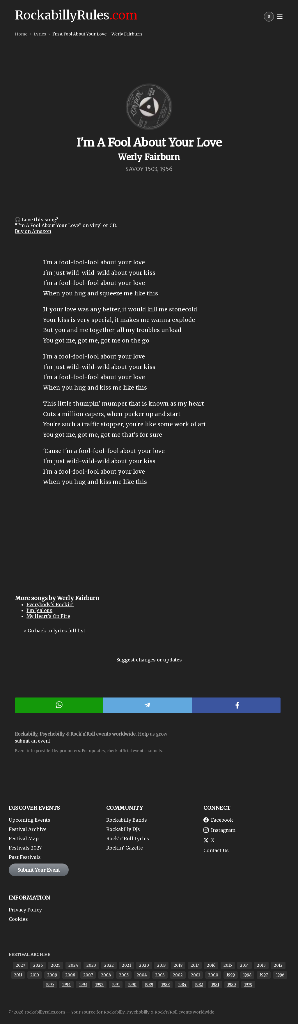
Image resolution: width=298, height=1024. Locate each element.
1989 (149, 984)
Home (21, 34)
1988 (165, 984)
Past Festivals (25, 857)
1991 (116, 984)
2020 (144, 965)
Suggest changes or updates (149, 660)
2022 (109, 965)
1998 (247, 975)
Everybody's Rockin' (50, 604)
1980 (231, 984)
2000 (213, 975)
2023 (91, 965)
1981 (215, 984)
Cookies (18, 919)
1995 (50, 984)
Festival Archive (28, 829)
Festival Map (24, 838)
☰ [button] (280, 16)
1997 (264, 975)
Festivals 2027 (25, 848)
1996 (280, 975)
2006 (106, 975)
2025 (55, 965)
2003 (160, 975)
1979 (248, 984)
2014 (244, 965)
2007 (88, 975)
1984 (182, 984)
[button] (269, 18)
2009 (52, 975)
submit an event (32, 741)
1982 (199, 984)
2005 (124, 975)
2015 (228, 965)
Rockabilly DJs (123, 829)
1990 (132, 984)
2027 (20, 965)
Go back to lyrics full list (56, 631)
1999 (230, 975)
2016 (211, 965)
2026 (38, 965)
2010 (34, 975)
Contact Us (216, 850)
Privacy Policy (25, 910)
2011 (18, 975)
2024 (73, 965)
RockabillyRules (76, 15)
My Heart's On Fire (48, 616)
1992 (99, 984)
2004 (142, 975)
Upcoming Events (29, 820)
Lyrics (40, 34)
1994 (66, 984)
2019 (161, 965)
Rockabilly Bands (126, 820)
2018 (178, 965)
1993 (83, 984)
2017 (195, 965)
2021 (126, 965)
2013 (261, 965)
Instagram (219, 830)
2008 (70, 975)
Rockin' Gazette (124, 848)
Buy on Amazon (33, 231)
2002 (178, 975)
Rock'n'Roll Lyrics (127, 838)
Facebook (218, 820)
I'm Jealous (39, 610)
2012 (278, 965)
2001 (195, 975)
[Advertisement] (149, 545)
